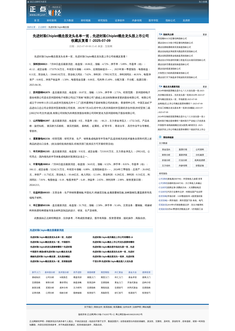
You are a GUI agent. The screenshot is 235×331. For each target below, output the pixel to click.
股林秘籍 (77, 293)
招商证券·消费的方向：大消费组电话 (184, 187)
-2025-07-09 (163, 112)
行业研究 (163, 187)
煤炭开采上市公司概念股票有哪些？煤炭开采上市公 (181, 129)
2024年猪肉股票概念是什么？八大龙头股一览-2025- (181, 90)
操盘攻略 (77, 282)
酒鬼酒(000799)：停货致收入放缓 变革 (184, 179)
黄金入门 (119, 282)
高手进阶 (77, 272)
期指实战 (105, 287)
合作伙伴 (127, 307)
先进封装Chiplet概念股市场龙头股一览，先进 (113, 247)
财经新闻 (51, 20)
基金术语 (132, 277)
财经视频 (86, 20)
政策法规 (36, 287)
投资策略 (163, 196)
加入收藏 (203, 2)
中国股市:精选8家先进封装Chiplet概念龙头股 (51, 252)
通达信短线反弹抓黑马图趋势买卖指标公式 (177, 51)
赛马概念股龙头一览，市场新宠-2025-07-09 (177, 99)
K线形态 (63, 277)
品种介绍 (146, 282)
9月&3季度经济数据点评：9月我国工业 (185, 209)
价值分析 (166, 160)
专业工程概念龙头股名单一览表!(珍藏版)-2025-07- (180, 108)
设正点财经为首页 (38, 2)
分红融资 (200, 155)
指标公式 (170, 20)
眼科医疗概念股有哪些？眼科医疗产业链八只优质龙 (181, 121)
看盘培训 (77, 277)
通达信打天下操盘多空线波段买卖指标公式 (177, 77)
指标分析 (64, 293)
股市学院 (153, 20)
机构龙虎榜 (200, 160)
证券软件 (120, 20)
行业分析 (183, 160)
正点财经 (42, 27)
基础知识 (36, 277)
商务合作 (98, 307)
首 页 (37, 20)
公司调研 (163, 179)
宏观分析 (50, 287)
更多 (205, 34)
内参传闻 (137, 20)
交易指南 (36, 282)
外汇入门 (119, 277)
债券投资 (146, 272)
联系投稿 (108, 307)
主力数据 (69, 20)
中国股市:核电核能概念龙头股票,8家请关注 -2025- (180, 125)
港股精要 (91, 272)
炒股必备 (200, 165)
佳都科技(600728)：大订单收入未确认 (184, 183)
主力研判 (77, 287)
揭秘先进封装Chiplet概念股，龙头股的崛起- (50, 256)
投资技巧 (91, 293)
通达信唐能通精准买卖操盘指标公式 (174, 47)
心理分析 (50, 293)
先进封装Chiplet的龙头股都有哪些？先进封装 (51, 247)
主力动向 (166, 165)
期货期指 (105, 272)
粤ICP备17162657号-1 (103, 314)
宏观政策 (163, 205)
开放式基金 (132, 282)
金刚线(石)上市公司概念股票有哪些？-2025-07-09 (180, 103)
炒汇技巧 (119, 293)
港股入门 (91, 277)
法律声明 (137, 307)
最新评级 (183, 155)
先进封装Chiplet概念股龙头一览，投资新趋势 (51, 261)
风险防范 (105, 293)
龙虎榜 (186, 20)
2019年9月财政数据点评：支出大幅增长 (185, 205)
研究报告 (103, 20)
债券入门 (146, 277)
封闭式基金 (132, 287)
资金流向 (166, 149)
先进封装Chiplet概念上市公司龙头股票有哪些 (113, 242)
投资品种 (91, 282)
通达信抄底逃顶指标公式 (169, 69)
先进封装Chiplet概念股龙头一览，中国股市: (50, 242)
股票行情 (183, 149)
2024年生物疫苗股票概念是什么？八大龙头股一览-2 (181, 116)
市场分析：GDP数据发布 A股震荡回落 (184, 196)
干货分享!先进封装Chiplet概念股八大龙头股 (113, 261)
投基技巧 (132, 293)
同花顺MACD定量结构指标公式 (172, 38)
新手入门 (36, 272)
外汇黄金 (119, 272)
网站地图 (147, 307)
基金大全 (132, 272)
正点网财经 (34, 321)
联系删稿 (117, 307)
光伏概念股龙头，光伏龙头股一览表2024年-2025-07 (181, 95)
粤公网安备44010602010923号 (129, 314)
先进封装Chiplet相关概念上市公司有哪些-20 (113, 237)
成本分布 (64, 287)
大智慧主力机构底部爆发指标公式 (173, 73)
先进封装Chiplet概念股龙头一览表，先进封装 (113, 256)
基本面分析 (50, 272)
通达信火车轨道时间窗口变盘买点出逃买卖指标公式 (181, 60)
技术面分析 (64, 272)
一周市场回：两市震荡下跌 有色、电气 (185, 200)
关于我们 (88, 307)
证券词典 (36, 293)
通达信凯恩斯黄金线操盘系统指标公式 (175, 56)
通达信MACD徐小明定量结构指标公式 (175, 43)
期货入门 (105, 277)
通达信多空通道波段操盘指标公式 (173, 64)
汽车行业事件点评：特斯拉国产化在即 (184, 192)
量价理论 (64, 282)
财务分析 (50, 282)
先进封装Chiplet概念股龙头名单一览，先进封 (51, 237)
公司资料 (200, 149)
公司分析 (50, 277)
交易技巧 (119, 287)
